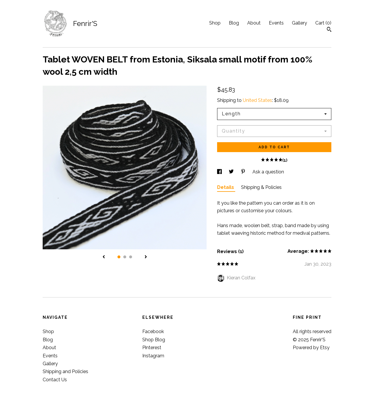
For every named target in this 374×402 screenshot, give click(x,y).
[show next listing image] (145, 257)
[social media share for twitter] (232, 172)
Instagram (153, 356)
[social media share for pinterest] (244, 172)
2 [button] (124, 256)
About (254, 23)
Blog (234, 23)
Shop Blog (153, 339)
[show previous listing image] (103, 257)
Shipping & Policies (261, 187)
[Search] (329, 30)
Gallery (299, 23)
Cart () (323, 23)
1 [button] (118, 256)
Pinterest (151, 347)
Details (226, 187)
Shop (215, 23)
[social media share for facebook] (220, 172)
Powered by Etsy (311, 347)
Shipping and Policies (65, 371)
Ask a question (268, 172)
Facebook (153, 331)
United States (257, 100)
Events (276, 23)
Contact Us (55, 379)
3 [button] (130, 256)
